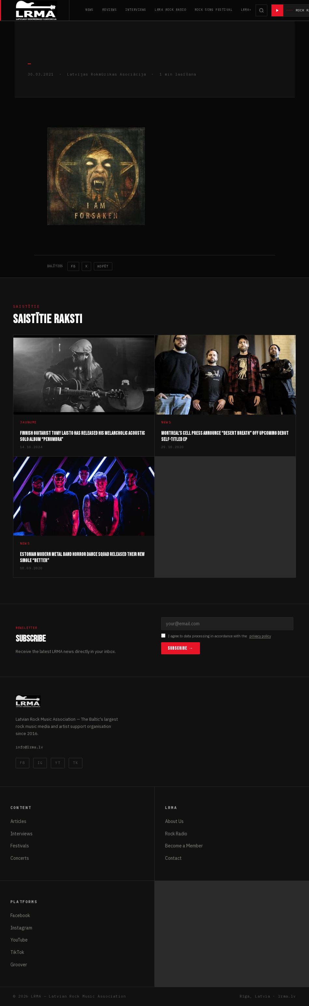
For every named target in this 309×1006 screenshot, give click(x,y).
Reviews (109, 9)
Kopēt (103, 266)
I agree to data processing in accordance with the (216, 636)
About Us (174, 821)
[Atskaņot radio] (278, 10)
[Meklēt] (262, 10)
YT (57, 762)
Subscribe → (180, 648)
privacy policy (260, 636)
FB (73, 266)
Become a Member (184, 846)
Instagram (21, 928)
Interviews (135, 9)
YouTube (19, 940)
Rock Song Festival (213, 9)
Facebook (20, 915)
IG (40, 762)
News (89, 9)
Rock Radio (176, 834)
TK (75, 762)
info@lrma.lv (29, 746)
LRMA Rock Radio (170, 9)
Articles (18, 821)
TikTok (17, 952)
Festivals (19, 846)
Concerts (19, 858)
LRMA (245, 9)
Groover (18, 965)
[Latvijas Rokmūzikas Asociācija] (42, 10)
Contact (173, 858)
